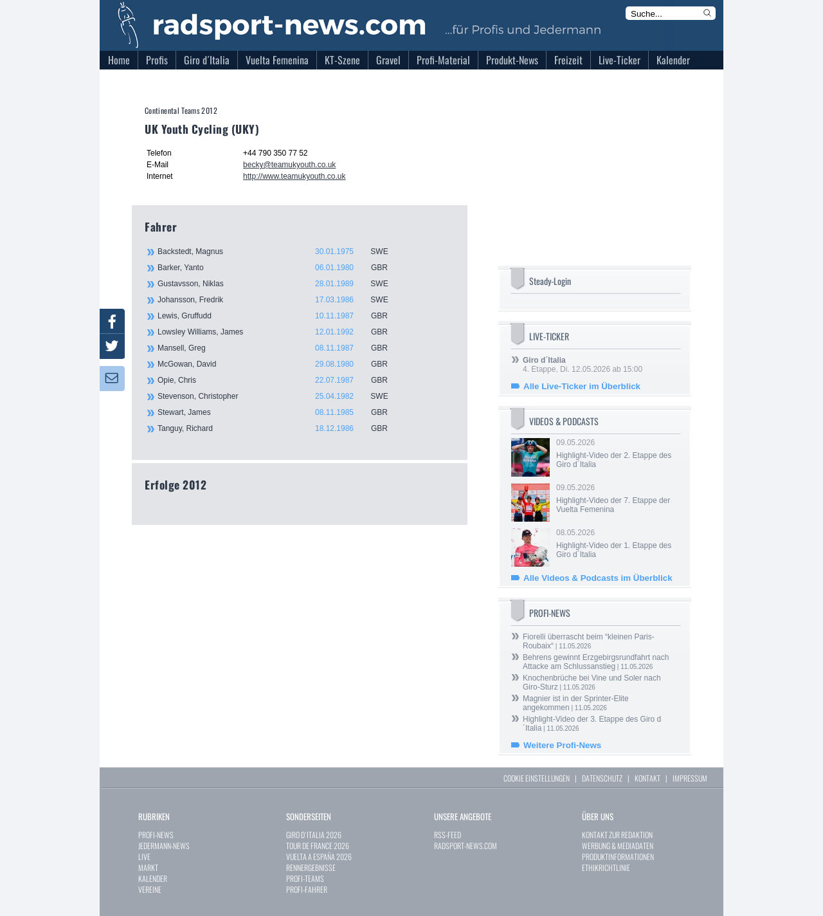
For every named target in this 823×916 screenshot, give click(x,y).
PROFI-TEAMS (305, 878)
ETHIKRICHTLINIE (606, 867)
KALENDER (152, 878)
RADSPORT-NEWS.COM (465, 845)
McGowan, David (280, 364)
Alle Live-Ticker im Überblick (581, 386)
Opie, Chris (280, 380)
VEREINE (149, 889)
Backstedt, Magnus (280, 251)
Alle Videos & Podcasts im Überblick (598, 578)
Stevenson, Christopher (280, 396)
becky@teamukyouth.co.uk (289, 164)
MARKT (148, 867)
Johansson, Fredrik (280, 299)
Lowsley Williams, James (280, 331)
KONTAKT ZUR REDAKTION (617, 834)
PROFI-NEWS (156, 834)
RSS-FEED (447, 834)
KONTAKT (647, 778)
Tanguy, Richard (280, 428)
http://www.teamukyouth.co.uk (294, 176)
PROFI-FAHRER (306, 889)
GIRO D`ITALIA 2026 (313, 834)
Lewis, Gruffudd (280, 315)
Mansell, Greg (280, 348)
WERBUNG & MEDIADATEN (617, 845)
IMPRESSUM (690, 778)
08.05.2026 (617, 543)
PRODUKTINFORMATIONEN (618, 856)
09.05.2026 (617, 453)
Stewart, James (280, 412)
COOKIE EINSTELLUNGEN (536, 778)
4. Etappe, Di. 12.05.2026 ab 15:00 (582, 365)
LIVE (144, 856)
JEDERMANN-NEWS (164, 845)
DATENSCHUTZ (602, 778)
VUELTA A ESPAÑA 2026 (319, 856)
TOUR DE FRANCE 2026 (317, 845)
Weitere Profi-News (562, 745)
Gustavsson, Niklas (280, 283)
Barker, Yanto (280, 267)
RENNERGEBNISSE (311, 867)
